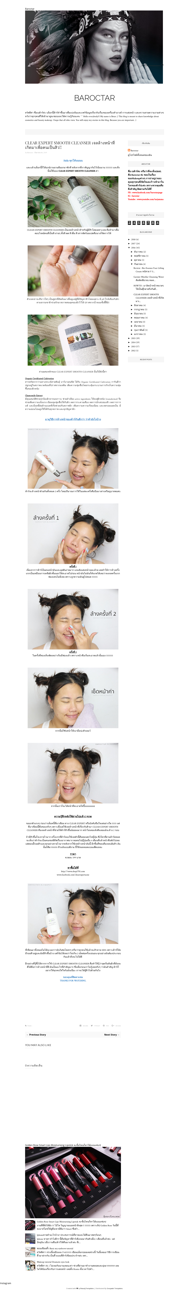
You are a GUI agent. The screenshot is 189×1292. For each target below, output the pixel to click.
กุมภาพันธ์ (139, 330)
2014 (133, 342)
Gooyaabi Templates (115, 1288)
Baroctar (94, 98)
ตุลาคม (137, 260)
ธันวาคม (138, 251)
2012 (133, 350)
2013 (133, 346)
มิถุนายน (138, 313)
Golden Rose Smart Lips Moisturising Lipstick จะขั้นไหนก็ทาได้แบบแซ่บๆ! (63, 1145)
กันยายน (138, 264)
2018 (133, 239)
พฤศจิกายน (139, 255)
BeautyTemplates (87, 1288)
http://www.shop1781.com (73, 871)
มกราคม (138, 334)
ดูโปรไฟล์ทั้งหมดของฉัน (140, 155)
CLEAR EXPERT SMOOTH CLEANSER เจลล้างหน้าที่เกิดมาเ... (149, 298)
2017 (133, 243)
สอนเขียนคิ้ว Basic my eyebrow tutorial (55, 1248)
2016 (133, 247)
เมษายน (138, 321)
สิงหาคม (138, 305)
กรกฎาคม (139, 309)
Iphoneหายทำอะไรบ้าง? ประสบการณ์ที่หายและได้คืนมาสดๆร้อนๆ (69, 1235)
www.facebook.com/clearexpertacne (73, 874)
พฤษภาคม (139, 317)
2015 (133, 338)
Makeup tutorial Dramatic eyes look (53, 1262)
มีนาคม (138, 326)
